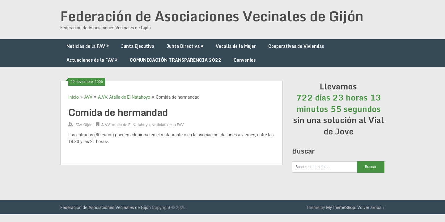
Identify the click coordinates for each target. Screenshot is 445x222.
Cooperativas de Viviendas (296, 46)
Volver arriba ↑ (371, 207)
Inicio (73, 97)
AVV (88, 97)
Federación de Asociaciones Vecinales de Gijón (211, 16)
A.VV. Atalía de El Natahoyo (124, 97)
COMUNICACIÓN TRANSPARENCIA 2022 (175, 60)
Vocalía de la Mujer (236, 46)
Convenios (245, 60)
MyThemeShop (340, 207)
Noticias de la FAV (85, 46)
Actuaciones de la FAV (90, 60)
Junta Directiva (183, 46)
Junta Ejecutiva (137, 46)
